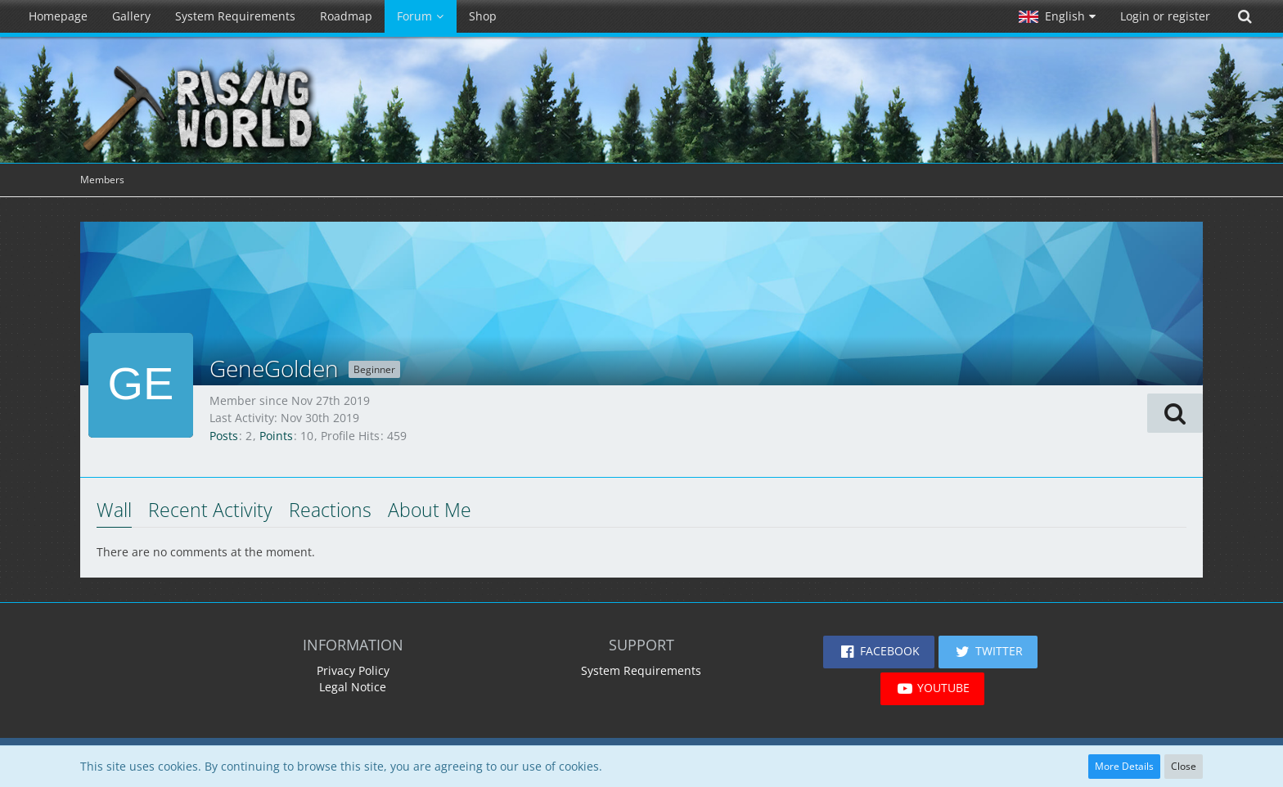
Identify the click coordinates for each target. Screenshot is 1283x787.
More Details (1124, 766)
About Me (429, 510)
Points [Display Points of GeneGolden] (276, 435)
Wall (114, 510)
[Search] (1244, 16)
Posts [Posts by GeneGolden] (223, 435)
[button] (1057, 16)
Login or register (1165, 16)
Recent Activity (210, 510)
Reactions (330, 510)
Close (1183, 766)
